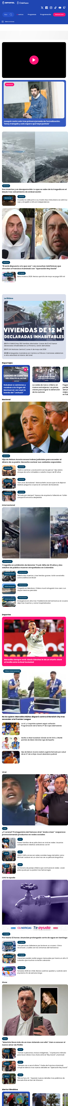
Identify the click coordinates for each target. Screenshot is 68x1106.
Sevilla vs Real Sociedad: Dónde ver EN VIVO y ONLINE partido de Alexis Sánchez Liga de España (41, 739)
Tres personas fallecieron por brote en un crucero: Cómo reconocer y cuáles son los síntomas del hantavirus (39, 946)
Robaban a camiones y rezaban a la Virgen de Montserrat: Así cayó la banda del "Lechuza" (15, 389)
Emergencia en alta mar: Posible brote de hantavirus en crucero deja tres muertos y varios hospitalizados (42, 602)
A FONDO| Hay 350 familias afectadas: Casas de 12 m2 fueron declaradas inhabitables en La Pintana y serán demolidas (30, 345)
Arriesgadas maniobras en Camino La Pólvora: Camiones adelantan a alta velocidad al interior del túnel (33, 354)
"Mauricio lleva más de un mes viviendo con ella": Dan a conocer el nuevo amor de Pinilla (33, 1043)
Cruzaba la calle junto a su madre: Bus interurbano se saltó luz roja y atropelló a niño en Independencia (42, 201)
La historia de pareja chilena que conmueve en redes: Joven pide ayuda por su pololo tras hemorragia (41, 869)
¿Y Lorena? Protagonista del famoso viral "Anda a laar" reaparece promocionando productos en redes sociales (33, 833)
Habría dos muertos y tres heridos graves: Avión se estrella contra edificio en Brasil (40, 577)
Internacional (7, 561)
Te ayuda (8, 275)
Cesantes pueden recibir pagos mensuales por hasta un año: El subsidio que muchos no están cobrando (42, 959)
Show (5, 1038)
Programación (45, 14)
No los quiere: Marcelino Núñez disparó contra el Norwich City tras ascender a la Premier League (33, 717)
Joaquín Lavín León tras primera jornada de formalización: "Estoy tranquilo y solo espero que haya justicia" (32, 122)
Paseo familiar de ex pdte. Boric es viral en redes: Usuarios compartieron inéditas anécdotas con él (40, 844)
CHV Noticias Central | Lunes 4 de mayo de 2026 (25, 349)
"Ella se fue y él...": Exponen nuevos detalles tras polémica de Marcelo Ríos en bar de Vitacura (41, 1079)
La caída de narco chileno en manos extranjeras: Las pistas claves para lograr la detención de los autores (46, 388)
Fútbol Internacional (12, 671)
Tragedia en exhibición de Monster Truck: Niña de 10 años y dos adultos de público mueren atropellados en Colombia (32, 566)
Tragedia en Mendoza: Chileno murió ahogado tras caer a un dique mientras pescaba (41, 589)
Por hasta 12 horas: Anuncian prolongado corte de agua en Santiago (34, 937)
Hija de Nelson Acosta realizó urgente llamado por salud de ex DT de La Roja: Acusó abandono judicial (43, 753)
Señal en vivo (59, 14)
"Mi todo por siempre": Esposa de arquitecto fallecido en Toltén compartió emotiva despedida (42, 496)
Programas (32, 14)
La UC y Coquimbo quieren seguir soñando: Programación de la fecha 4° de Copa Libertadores (41, 725)
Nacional (9, 84)
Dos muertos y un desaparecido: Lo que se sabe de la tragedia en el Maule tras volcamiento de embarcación (34, 190)
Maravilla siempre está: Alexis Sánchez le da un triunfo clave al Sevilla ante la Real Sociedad (33, 660)
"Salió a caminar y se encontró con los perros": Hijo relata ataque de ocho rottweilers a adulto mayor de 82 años (39, 471)
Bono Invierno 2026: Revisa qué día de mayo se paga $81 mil (41, 276)
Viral (4, 828)
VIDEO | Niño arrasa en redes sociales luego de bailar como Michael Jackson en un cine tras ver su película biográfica (40, 856)
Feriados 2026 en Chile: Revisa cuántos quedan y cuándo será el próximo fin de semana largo (42, 972)
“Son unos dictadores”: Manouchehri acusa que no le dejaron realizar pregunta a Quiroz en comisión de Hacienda (41, 484)
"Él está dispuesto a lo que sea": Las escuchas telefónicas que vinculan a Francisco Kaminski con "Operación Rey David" (31, 267)
